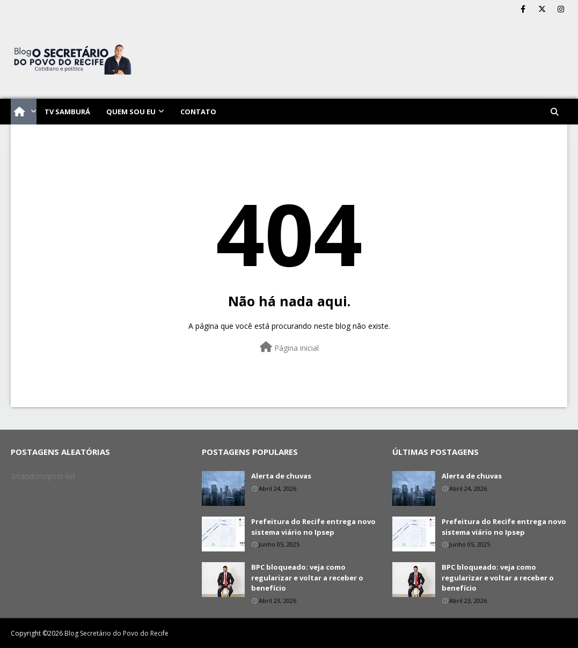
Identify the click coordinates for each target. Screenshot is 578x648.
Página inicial (289, 347)
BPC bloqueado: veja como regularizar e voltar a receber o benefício (307, 577)
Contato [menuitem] (198, 111)
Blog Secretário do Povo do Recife (116, 633)
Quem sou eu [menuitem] (131, 111)
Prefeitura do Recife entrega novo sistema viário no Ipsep (313, 527)
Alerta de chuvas (281, 476)
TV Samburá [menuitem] (67, 111)
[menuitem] (23, 111)
